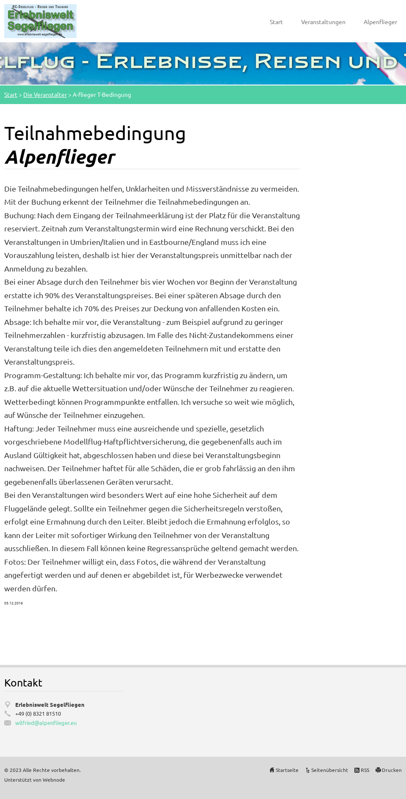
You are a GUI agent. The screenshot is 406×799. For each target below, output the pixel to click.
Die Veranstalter (45, 94)
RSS (365, 769)
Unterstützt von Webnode (34, 779)
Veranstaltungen (323, 21)
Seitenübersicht (329, 769)
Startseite (287, 769)
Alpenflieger (380, 21)
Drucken (392, 769)
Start (276, 21)
